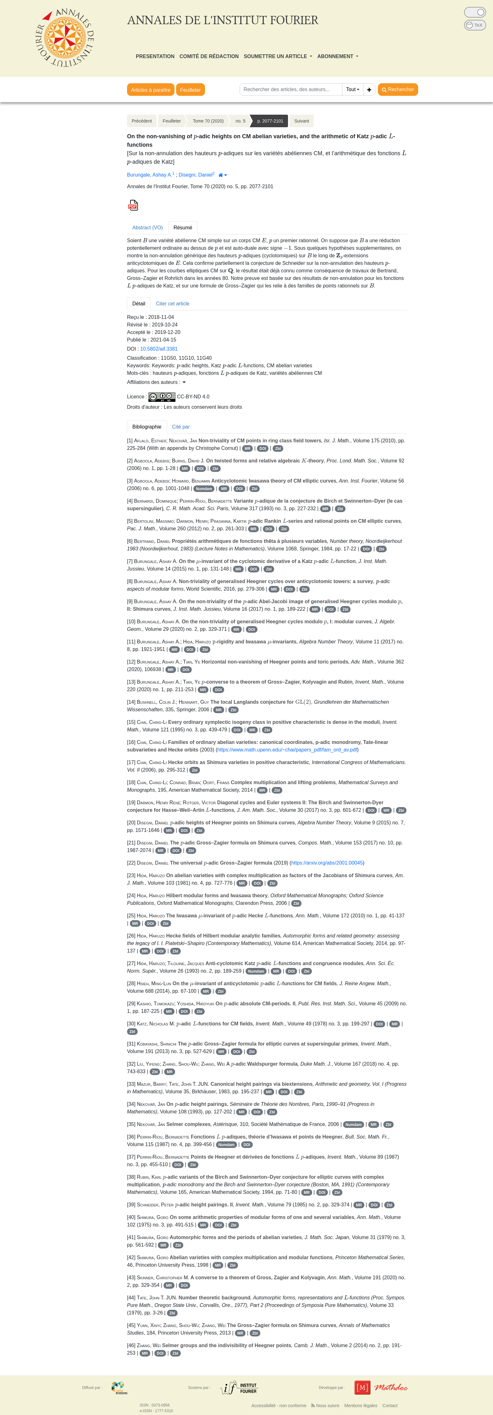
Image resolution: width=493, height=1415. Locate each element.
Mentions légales (360, 1405)
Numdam (204, 489)
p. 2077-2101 (271, 120)
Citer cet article (173, 303)
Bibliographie (147, 426)
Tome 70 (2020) (208, 120)
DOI (262, 448)
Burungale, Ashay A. (149, 175)
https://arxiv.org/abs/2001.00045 (327, 863)
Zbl (278, 448)
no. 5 (240, 120)
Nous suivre (325, 1405)
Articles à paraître (150, 90)
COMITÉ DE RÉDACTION (209, 56)
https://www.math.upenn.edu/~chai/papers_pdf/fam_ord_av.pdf (287, 749)
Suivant (301, 120)
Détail (138, 303)
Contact (389, 1405)
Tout (351, 89)
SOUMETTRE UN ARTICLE (276, 56)
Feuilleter (190, 90)
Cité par (181, 426)
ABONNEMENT (336, 56)
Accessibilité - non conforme (278, 1405)
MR (248, 448)
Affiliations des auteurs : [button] (156, 382)
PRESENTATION (155, 56)
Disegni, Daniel (196, 175)
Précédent (142, 120)
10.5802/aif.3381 (159, 349)
